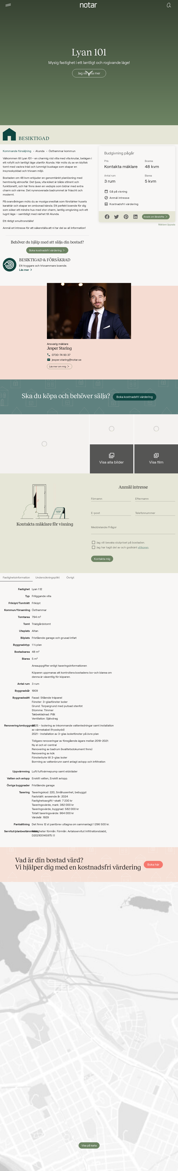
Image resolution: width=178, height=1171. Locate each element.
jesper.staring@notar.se (64, 362)
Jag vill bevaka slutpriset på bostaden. (120, 542)
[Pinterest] (126, 216)
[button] (8, 5)
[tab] (8, 5)
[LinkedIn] (135, 216)
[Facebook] (107, 216)
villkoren (143, 547)
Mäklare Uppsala (166, 224)
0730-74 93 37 (58, 357)
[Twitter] (116, 216)
